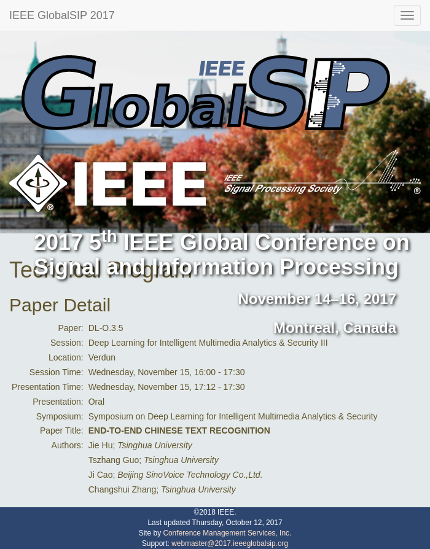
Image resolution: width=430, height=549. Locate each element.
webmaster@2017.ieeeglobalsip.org (229, 543)
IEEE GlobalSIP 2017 (62, 15)
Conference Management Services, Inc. (227, 533)
